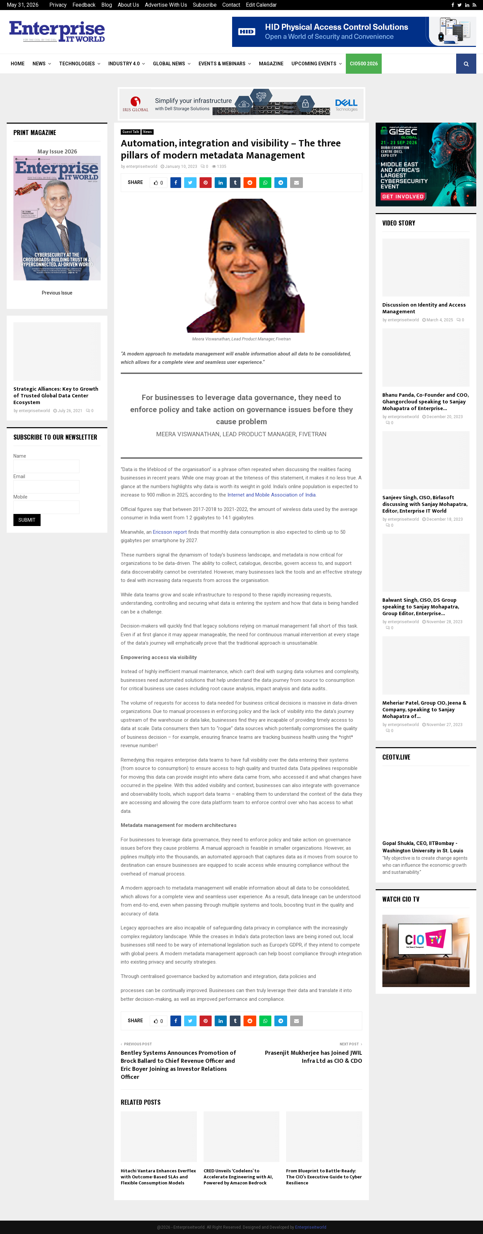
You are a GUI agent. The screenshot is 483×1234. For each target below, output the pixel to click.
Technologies (77, 63)
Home (17, 63)
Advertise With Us (166, 5)
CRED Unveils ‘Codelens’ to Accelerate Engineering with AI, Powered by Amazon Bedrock (238, 1177)
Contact (231, 5)
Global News (169, 63)
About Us (128, 5)
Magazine (271, 63)
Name (19, 456)
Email (19, 476)
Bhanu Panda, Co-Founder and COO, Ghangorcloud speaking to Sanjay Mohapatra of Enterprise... (425, 402)
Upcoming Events (313, 63)
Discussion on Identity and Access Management (424, 308)
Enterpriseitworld (310, 1227)
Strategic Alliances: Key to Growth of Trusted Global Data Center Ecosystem (55, 396)
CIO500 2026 (364, 63)
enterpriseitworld (141, 166)
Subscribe (205, 5)
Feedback (84, 5)
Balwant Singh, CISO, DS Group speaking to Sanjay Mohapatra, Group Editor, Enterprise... (420, 607)
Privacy (58, 5)
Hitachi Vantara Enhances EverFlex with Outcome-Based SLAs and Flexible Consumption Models (158, 1177)
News (39, 63)
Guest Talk (130, 132)
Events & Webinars (222, 63)
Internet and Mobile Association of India (271, 495)
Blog (106, 5)
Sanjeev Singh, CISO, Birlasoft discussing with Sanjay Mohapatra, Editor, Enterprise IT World (424, 504)
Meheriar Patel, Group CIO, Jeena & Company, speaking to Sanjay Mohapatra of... (424, 710)
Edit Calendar (261, 5)
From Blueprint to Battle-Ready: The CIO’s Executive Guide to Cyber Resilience (324, 1177)
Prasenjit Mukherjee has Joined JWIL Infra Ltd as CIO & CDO (313, 1057)
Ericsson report (170, 532)
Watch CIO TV (400, 899)
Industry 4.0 (124, 63)
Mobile (20, 497)
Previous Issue (57, 293)
